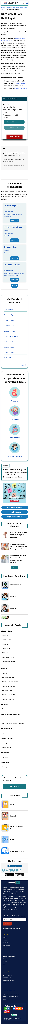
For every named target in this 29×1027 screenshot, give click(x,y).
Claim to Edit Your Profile (14, 122)
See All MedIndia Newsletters (11, 928)
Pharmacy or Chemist (17, 851)
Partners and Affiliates (8, 980)
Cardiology (5, 653)
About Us (5, 934)
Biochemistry (5, 644)
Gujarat (25, 7)
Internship (5, 942)
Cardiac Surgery (6, 648)
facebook (8, 1008)
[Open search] (23, 3)
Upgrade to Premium (14, 136)
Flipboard (8, 1011)
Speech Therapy (6, 747)
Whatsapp (5, 1008)
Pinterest (16, 1008)
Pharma (12, 839)
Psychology (5, 757)
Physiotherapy (6, 733)
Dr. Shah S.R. (8, 358)
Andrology (5, 635)
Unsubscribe (6, 999)
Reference (5, 465)
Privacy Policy (17, 1018)
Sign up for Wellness (14, 507)
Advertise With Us (7, 975)
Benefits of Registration (9, 956)
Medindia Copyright (8, 1018)
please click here (20, 83)
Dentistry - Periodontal (8, 695)
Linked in (14, 1008)
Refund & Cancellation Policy (10, 996)
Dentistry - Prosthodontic (9, 699)
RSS (19, 1008)
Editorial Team (6, 945)
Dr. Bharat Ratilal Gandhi (11, 336)
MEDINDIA (11, 3)
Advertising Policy (7, 977)
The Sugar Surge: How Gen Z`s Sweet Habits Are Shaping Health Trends (18, 546)
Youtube (22, 1008)
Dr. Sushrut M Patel (9, 352)
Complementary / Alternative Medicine (13, 723)
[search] (12, 882)
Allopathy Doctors (19, 7)
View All (14, 285)
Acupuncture (5, 719)
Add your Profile (14, 786)
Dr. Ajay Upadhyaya (9, 320)
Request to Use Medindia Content (11, 994)
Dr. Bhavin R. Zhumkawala (11, 341)
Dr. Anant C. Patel (9, 325)
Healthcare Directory (10, 7)
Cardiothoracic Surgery (8, 657)
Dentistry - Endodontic (8, 677)
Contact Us (6, 972)
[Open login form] (27, 3)
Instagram (5, 1011)
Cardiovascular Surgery (8, 661)
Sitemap (5, 959)
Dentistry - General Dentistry (10, 682)
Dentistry (4, 673)
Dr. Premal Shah (8, 309)
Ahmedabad (3, 9)
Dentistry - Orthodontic (8, 690)
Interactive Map (14, 127)
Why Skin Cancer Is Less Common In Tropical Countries (18, 535)
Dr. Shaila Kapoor (9, 347)
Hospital (13, 816)
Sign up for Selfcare (14, 517)
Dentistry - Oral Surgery (9, 686)
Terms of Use (7, 1019)
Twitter (11, 1008)
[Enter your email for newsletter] (14, 919)
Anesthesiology (6, 640)
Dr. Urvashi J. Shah (9, 331)
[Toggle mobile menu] (2, 3)
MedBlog (5, 961)
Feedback (5, 982)
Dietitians (13, 608)
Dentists (13, 596)
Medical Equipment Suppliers (16, 828)
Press (4, 964)
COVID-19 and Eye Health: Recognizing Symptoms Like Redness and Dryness (18, 559)
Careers (5, 937)
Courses (5, 940)
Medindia (3, 7)
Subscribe (7, 923)
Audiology (5, 743)
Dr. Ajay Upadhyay (9, 315)
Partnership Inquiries (9, 991)
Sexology (4, 767)
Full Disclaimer (14, 909)
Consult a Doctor (14, 512)
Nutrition (4, 709)
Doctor (12, 804)
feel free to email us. (20, 88)
